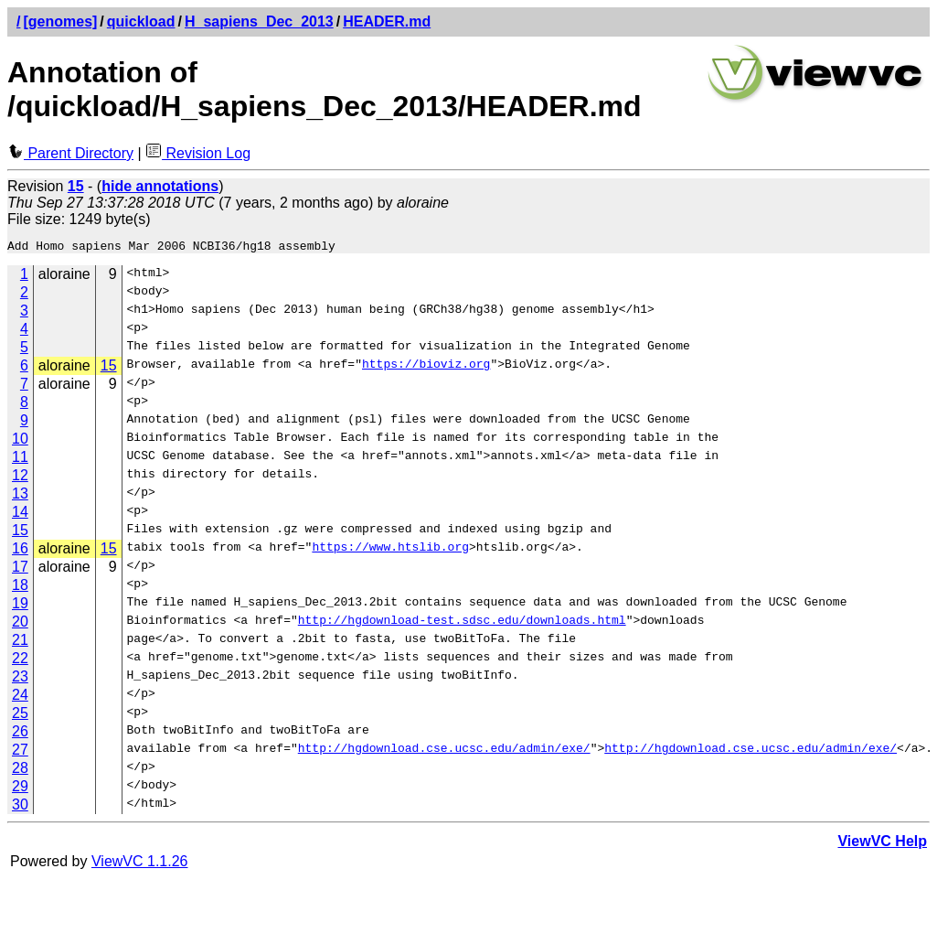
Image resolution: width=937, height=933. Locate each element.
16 (20, 551)
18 (20, 587)
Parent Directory (70, 153)
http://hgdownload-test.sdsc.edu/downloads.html (462, 625)
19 (20, 606)
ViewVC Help (882, 844)
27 (20, 752)
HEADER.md (387, 21)
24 (20, 697)
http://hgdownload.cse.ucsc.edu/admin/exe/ (444, 753)
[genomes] (60, 21)
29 (20, 789)
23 (20, 679)
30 (20, 807)
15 (109, 368)
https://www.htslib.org (390, 551)
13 (20, 496)
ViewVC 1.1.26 (139, 864)
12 (20, 478)
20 (20, 624)
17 (20, 569)
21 (20, 642)
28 (20, 770)
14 (20, 514)
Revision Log (197, 153)
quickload (141, 21)
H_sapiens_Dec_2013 (259, 21)
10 (20, 441)
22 (20, 661)
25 (20, 716)
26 (20, 734)
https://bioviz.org (426, 368)
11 (20, 459)
